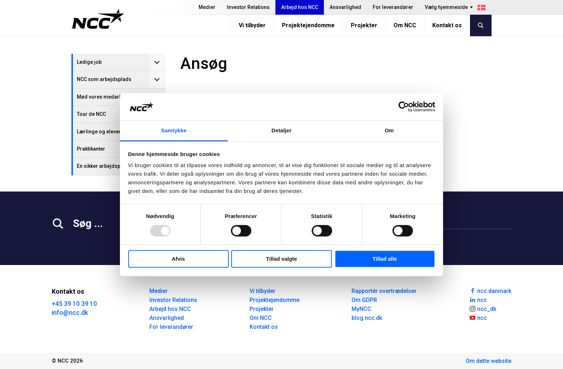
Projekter (364, 25)
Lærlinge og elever (99, 131)
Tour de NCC (91, 114)
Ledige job (89, 62)
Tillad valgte (281, 259)
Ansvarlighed (345, 7)
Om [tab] (389, 131)
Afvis (178, 259)
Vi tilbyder (252, 25)
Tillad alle (384, 259)
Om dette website (488, 361)
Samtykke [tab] (174, 131)
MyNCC (361, 309)
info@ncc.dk (70, 312)
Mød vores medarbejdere (107, 97)
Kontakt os (447, 25)
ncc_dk (482, 308)
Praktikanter (91, 149)
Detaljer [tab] (281, 131)
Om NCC (405, 25)
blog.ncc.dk (367, 317)
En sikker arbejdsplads (104, 166)
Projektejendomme (308, 25)
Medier (207, 7)
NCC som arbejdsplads (104, 79)
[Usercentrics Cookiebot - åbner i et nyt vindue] (403, 106)
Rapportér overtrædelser (384, 291)
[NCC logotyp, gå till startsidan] (97, 19)
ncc (478, 299)
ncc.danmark (490, 290)
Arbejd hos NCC (299, 7)
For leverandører (393, 7)
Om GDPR (364, 300)
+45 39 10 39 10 (74, 303)
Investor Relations (248, 7)
